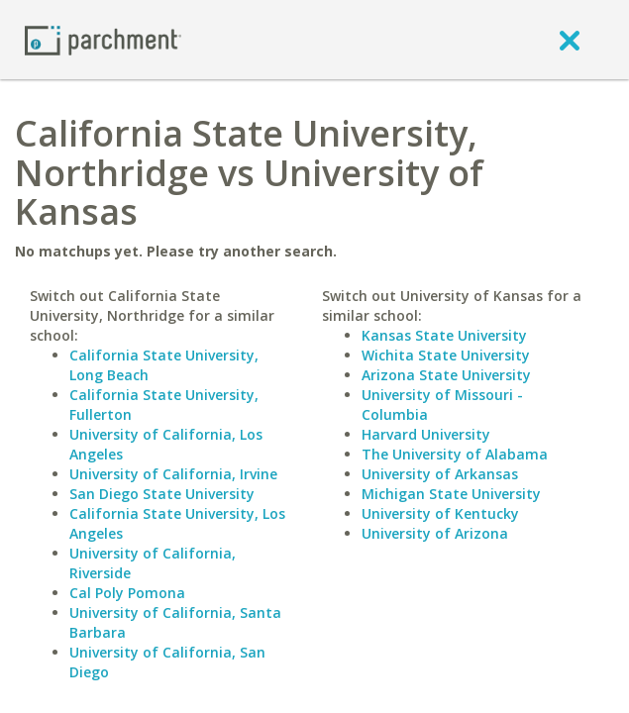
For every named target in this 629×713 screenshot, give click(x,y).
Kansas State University (444, 335)
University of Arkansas (440, 473)
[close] (569, 39)
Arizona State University (446, 374)
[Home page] (103, 39)
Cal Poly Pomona (127, 592)
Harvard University (426, 434)
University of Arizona (435, 533)
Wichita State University (446, 355)
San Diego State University (162, 493)
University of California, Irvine (173, 473)
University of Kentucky (440, 513)
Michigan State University (451, 493)
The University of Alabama (455, 454)
